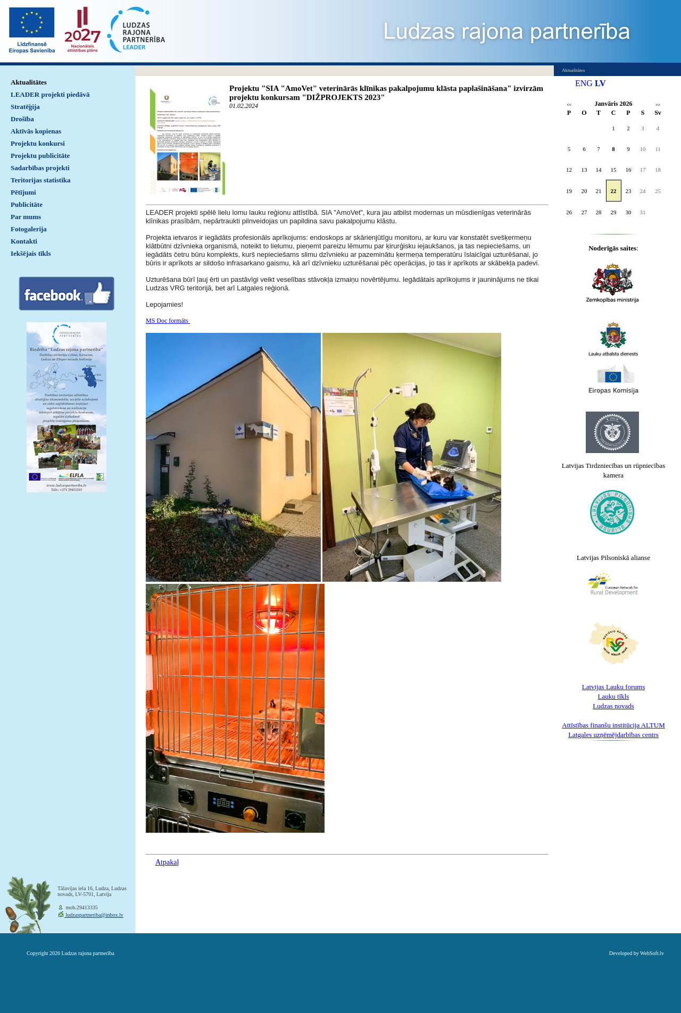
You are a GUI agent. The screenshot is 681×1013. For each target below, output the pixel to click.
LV (600, 83)
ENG (584, 83)
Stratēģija (25, 107)
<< (569, 105)
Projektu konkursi (38, 143)
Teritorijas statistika (41, 180)
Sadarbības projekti (40, 168)
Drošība (22, 119)
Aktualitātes (29, 82)
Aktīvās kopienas (36, 131)
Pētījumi (23, 192)
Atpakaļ (167, 862)
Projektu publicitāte (40, 156)
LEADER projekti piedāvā (50, 94)
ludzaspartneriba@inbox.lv (93, 915)
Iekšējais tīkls (31, 253)
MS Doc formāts (168, 320)
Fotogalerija (29, 229)
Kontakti (24, 241)
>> (657, 105)
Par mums (26, 217)
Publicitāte (27, 204)
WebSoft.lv (652, 953)
